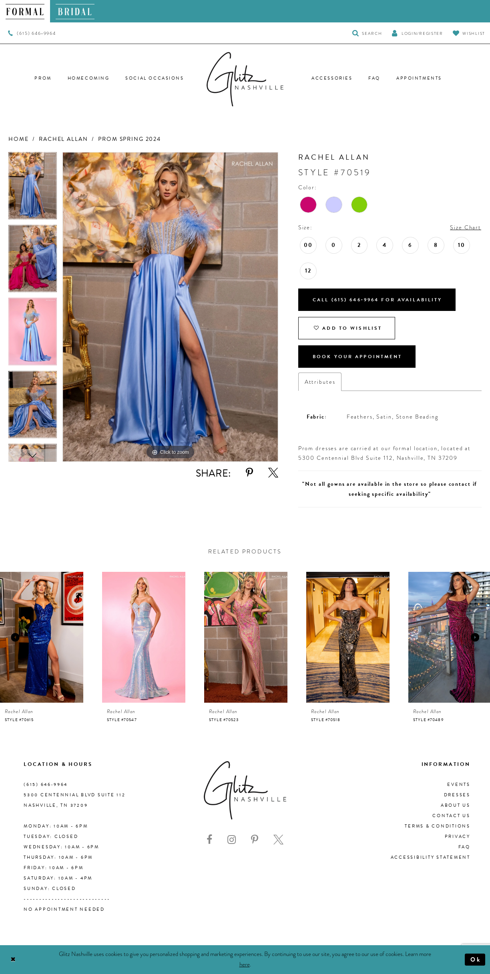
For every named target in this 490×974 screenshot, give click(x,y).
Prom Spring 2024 (129, 139)
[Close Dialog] (13, 960)
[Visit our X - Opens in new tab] (278, 840)
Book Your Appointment (357, 356)
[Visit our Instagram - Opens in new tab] (231, 840)
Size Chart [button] (465, 227)
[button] (417, 33)
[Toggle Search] (367, 33)
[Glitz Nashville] (245, 79)
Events (458, 784)
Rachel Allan (63, 139)
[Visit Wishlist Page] (469, 33)
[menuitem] (25, 11)
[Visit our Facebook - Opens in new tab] (209, 840)
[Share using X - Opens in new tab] (273, 473)
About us (455, 805)
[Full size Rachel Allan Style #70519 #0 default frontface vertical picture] (170, 307)
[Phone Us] (32, 33)
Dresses (457, 795)
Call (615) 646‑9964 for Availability (377, 299)
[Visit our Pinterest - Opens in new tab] (254, 840)
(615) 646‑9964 (46, 784)
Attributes (320, 382)
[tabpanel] (32, 188)
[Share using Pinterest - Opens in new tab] (249, 473)
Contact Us (451, 815)
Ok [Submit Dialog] (475, 959)
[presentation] (41, 637)
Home (18, 139)
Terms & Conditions (437, 826)
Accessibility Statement (430, 857)
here (244, 964)
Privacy (457, 836)
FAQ (464, 847)
